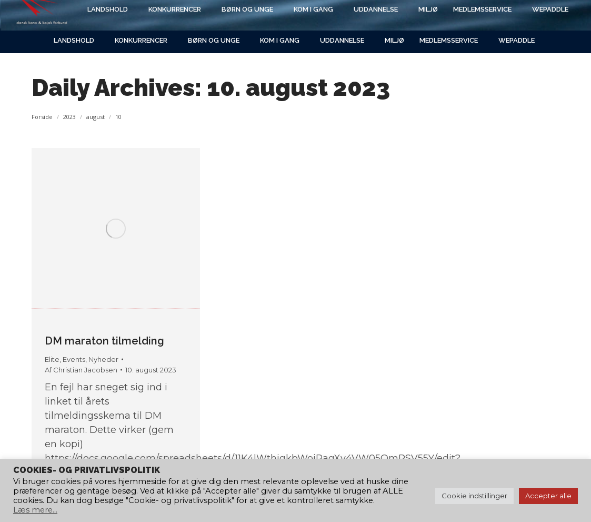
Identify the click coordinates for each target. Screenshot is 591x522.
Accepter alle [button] (548, 495)
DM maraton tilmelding (104, 340)
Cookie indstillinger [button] (474, 495)
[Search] (470, 14)
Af (81, 370)
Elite (52, 359)
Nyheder (103, 359)
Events (74, 359)
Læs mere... (35, 510)
